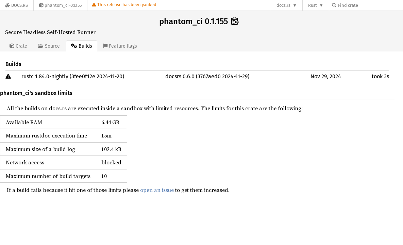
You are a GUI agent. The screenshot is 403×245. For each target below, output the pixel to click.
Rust (312, 5)
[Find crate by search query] (365, 5)
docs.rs (283, 5)
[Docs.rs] (16, 5)
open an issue (157, 190)
